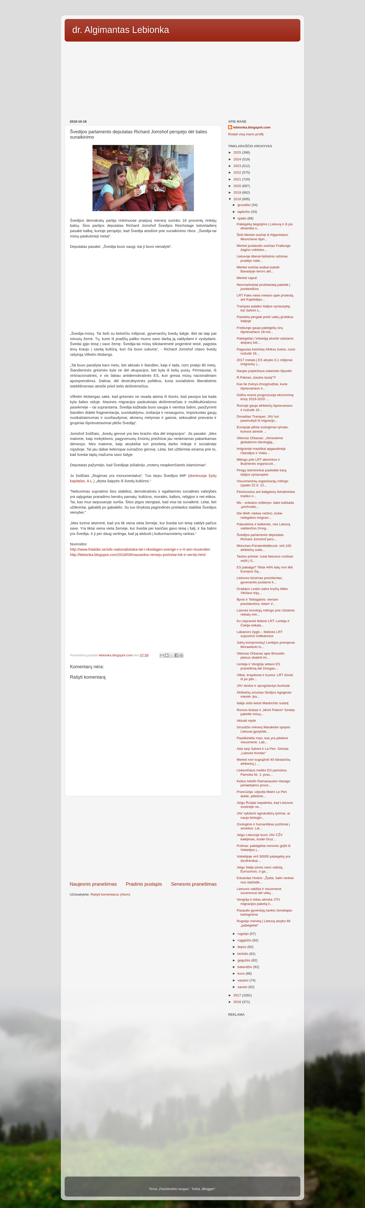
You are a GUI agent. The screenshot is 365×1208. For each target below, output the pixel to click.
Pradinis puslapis (144, 884)
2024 (237, 159)
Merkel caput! (247, 278)
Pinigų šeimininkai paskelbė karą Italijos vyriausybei (261, 472)
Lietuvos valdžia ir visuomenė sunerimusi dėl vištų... (259, 891)
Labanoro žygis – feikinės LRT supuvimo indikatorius (260, 634)
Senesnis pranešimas (194, 884)
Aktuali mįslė (246, 720)
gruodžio (245, 205)
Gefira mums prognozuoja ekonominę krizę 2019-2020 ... (265, 397)
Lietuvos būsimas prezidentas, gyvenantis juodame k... (260, 580)
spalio (242, 218)
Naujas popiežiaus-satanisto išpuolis (264, 371)
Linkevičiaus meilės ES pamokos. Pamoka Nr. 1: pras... (262, 772)
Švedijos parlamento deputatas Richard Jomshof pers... (260, 537)
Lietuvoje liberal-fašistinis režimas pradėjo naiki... (262, 258)
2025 (237, 152)
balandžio (245, 967)
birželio (243, 954)
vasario (243, 980)
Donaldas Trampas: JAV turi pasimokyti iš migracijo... (258, 418)
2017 (237, 995)
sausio (243, 987)
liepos (242, 947)
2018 (237, 199)
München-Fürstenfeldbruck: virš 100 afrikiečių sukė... (264, 548)
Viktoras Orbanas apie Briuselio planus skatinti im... (261, 655)
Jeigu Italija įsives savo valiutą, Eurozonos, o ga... (260, 869)
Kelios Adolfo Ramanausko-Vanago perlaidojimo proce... (263, 783)
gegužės (244, 960)
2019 (237, 192)
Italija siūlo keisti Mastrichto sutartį (262, 703)
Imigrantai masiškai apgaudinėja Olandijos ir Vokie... (261, 451)
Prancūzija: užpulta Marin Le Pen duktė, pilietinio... (262, 794)
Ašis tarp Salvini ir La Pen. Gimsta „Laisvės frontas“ (262, 751)
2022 (237, 172)
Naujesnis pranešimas (93, 884)
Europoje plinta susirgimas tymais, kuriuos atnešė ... (263, 429)
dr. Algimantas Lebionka (120, 30)
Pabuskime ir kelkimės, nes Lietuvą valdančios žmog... (263, 526)
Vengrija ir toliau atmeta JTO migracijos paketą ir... (258, 901)
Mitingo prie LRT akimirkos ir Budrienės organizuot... (258, 462)
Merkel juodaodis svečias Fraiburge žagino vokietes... (263, 248)
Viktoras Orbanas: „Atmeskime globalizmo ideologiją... (260, 440)
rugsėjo (244, 934)
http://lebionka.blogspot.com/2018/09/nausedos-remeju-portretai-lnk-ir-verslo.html (138, 555)
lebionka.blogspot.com (251, 127)
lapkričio (244, 212)
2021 (237, 179)
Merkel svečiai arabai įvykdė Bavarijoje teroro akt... (258, 269)
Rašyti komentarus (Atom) (110, 894)
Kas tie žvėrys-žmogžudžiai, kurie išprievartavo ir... (262, 386)
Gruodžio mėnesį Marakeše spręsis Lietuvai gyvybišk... (263, 729)
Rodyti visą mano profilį (246, 134)
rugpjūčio (245, 940)
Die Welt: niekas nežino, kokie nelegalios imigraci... (259, 515)
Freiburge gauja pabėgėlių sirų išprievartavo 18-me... (260, 330)
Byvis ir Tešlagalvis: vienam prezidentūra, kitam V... (257, 601)
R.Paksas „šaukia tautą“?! (256, 377)
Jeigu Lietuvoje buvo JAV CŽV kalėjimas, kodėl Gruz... (260, 837)
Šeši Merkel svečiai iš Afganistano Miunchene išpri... (262, 237)
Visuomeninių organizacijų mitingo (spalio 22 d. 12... (262, 483)
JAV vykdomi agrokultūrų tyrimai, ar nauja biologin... (263, 815)
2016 (237, 1002)
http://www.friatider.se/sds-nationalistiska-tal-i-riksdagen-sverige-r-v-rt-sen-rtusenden (140, 549)
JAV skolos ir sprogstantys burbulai (263, 685)
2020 (237, 186)
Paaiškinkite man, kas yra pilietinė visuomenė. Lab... (262, 740)
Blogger (208, 1189)
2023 (237, 166)
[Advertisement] (182, 78)
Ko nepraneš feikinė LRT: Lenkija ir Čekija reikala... (263, 623)
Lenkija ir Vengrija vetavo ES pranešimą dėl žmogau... (258, 666)
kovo (242, 973)
